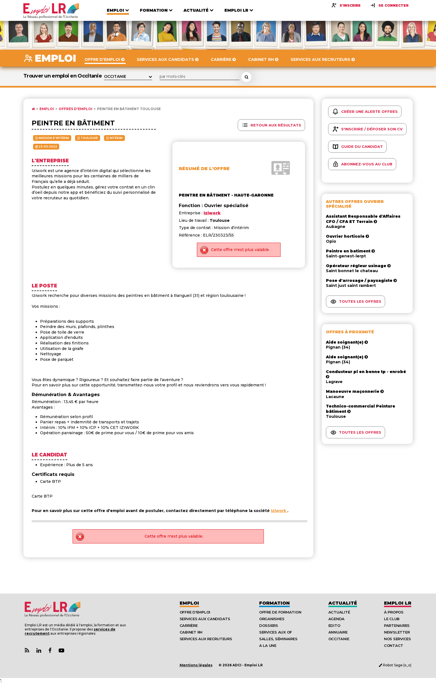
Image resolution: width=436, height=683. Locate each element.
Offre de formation (280, 612)
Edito (334, 625)
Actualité (342, 603)
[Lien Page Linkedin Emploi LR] (38, 651)
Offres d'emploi (75, 109)
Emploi (46, 109)
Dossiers (268, 625)
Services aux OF (275, 632)
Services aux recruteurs (206, 639)
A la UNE (267, 645)
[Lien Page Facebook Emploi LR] (49, 651)
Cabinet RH (191, 632)
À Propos (393, 612)
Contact (393, 645)
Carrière (189, 625)
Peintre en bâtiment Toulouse (129, 109)
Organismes (271, 619)
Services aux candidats (205, 619)
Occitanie (338, 639)
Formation (274, 603)
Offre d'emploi (195, 612)
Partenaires (397, 625)
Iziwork (279, 510)
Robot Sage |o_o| (395, 665)
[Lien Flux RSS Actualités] (27, 651)
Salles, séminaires (278, 639)
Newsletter (397, 632)
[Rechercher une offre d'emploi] (246, 77)
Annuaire (338, 632)
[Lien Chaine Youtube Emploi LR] (61, 651)
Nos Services (397, 639)
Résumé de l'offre (204, 168)
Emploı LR (397, 603)
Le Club (392, 619)
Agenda (336, 619)
